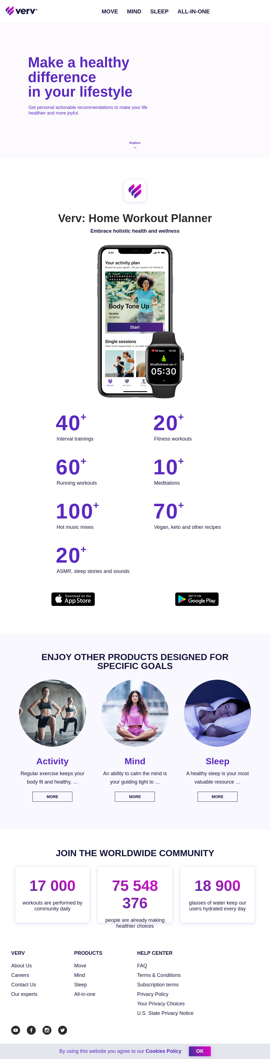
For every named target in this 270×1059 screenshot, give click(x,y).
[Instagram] (47, 1030)
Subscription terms (158, 984)
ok (200, 1051)
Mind (134, 11)
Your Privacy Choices (161, 1003)
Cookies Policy (163, 1051)
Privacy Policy (153, 994)
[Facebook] (31, 1030)
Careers (20, 975)
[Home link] (22, 10)
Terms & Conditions (159, 975)
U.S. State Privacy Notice (165, 1013)
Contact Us (23, 984)
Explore (134, 145)
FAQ (142, 965)
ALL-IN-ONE (193, 11)
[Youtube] (15, 1030)
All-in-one (84, 994)
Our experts (24, 994)
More (52, 796)
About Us (21, 965)
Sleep (159, 11)
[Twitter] (62, 1030)
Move (109, 11)
